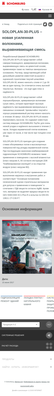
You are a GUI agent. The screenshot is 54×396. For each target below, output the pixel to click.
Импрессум (19, 382)
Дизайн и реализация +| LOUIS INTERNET (27, 390)
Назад (6, 24)
